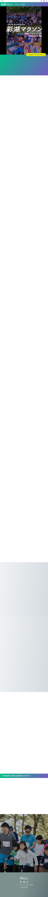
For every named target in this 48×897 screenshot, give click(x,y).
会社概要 (31, 884)
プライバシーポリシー (19, 884)
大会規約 (27, 884)
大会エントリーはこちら (37, 54)
